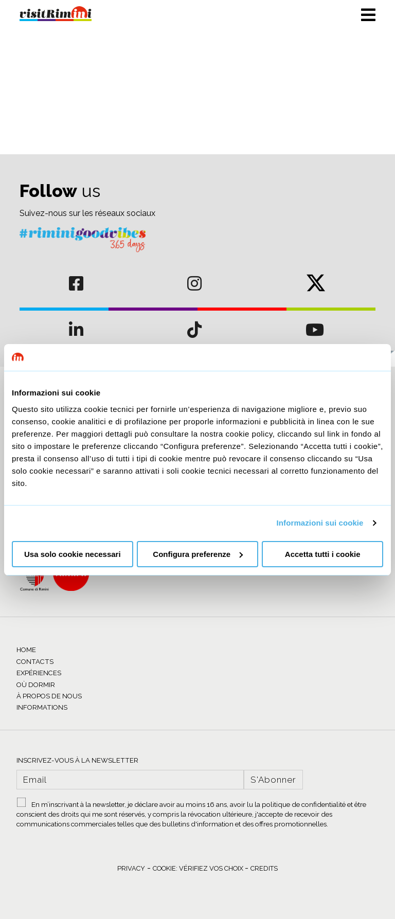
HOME (26, 650)
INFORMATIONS (41, 707)
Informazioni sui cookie (320, 522)
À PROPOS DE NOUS (49, 696)
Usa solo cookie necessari (72, 554)
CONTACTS (34, 661)
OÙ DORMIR (35, 685)
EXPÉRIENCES (38, 673)
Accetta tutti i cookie (323, 554)
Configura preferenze (198, 554)
